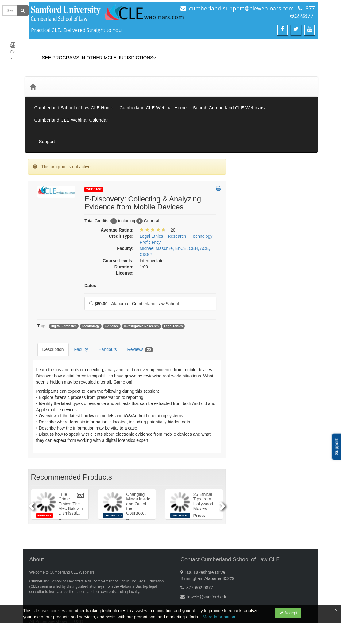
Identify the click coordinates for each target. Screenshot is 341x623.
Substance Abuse (256, 365)
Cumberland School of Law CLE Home (74, 93)
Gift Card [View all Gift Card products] (248, 205)
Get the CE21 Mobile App (89, 590)
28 (276, 475)
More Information (219, 616)
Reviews (136, 317)
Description (48, 317)
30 (299, 475)
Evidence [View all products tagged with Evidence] (112, 298)
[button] (218, 161)
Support (304, 118)
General (247, 252)
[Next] (223, 467)
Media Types (93, 77)
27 (264, 475)
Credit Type (60, 77)
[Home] (33, 77)
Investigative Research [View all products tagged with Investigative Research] (141, 298)
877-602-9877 (303, 12)
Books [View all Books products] (246, 179)
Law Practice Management (265, 283)
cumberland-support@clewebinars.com (241, 8)
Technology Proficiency (262, 390)
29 (287, 475)
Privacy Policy (133, 590)
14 (276, 457)
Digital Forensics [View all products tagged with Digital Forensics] (64, 298)
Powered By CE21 (48, 596)
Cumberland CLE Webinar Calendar (71, 106)
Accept (288, 612)
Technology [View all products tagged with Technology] (90, 298)
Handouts (103, 317)
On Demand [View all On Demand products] (251, 166)
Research (249, 352)
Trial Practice (252, 403)
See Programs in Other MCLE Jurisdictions (94, 53)
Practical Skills (254, 327)
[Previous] (31, 467)
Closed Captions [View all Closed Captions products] (256, 192)
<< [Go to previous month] (244, 420)
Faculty (76, 317)
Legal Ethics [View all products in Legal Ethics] (151, 208)
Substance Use (254, 378)
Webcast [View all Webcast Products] (94, 161)
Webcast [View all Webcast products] (248, 153)
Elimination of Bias (257, 239)
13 (264, 457)
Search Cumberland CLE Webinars (229, 93)
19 (252, 466)
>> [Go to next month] (304, 420)
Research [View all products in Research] (177, 208)
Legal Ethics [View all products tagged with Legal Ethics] (173, 298)
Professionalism (255, 340)
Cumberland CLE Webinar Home (153, 93)
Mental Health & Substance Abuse (266, 311)
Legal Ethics (251, 296)
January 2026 (275, 420)
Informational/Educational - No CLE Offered (269, 268)
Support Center (45, 590)
